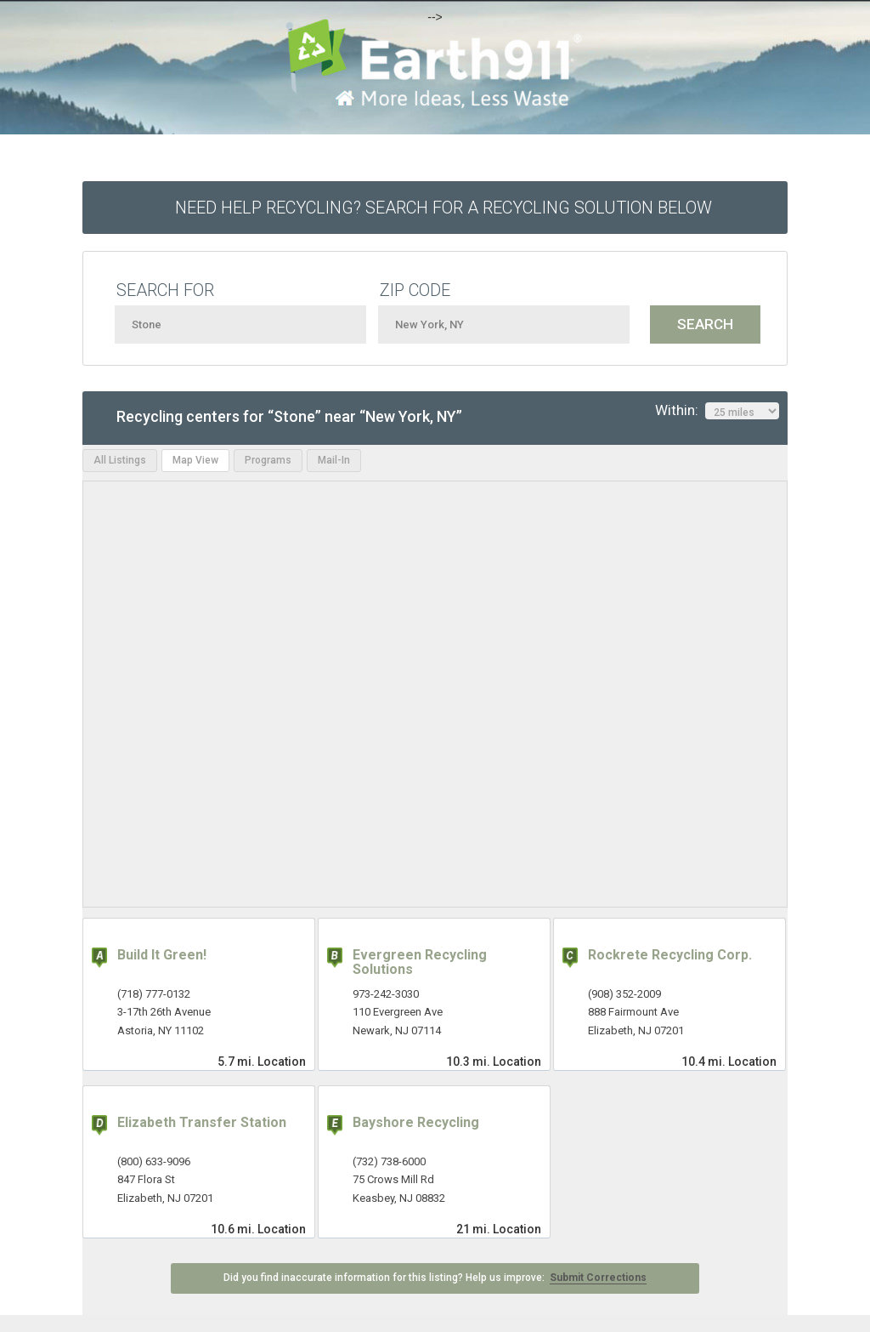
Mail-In (334, 460)
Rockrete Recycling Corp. (670, 955)
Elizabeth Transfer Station (201, 1122)
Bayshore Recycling (416, 1122)
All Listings (119, 460)
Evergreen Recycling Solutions (420, 962)
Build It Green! (161, 955)
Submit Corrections (598, 1278)
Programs (268, 460)
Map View (195, 460)
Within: (717, 410)
